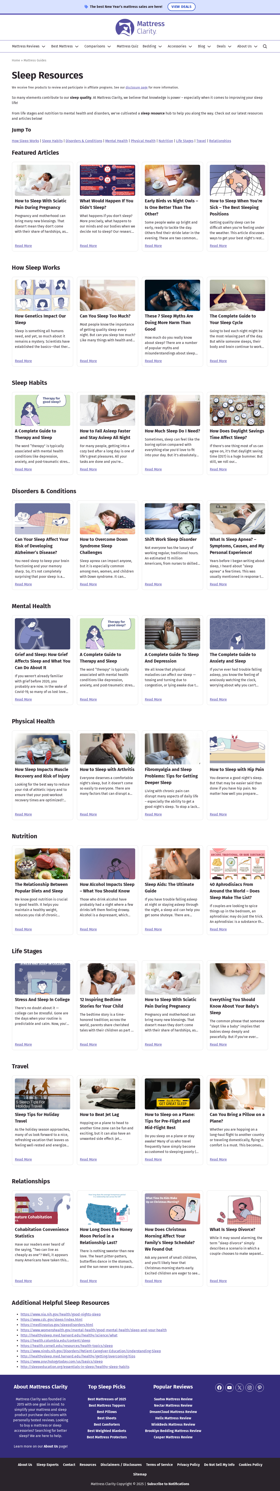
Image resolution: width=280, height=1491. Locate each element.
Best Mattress (62, 46)
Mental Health (116, 141)
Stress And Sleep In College (42, 999)
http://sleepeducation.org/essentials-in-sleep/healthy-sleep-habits (75, 1367)
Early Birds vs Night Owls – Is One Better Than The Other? (171, 207)
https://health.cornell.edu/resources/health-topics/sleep (67, 1346)
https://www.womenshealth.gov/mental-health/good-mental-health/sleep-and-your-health (94, 1330)
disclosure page (137, 87)
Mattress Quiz (127, 46)
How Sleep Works (25, 141)
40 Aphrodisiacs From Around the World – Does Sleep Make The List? (235, 891)
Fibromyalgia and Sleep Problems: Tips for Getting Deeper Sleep (171, 776)
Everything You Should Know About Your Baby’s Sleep (234, 1006)
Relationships (220, 141)
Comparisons (94, 46)
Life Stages (184, 141)
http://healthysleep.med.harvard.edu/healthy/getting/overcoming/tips (78, 1356)
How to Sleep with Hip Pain (237, 769)
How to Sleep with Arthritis (107, 769)
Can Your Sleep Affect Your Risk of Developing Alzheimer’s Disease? (41, 546)
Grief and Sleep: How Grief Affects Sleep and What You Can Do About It (42, 661)
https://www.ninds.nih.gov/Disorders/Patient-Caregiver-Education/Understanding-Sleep (91, 1351)
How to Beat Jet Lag (99, 1114)
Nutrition (166, 141)
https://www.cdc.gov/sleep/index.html (51, 1319)
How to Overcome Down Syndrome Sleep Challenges (104, 546)
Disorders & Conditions (84, 141)
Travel (201, 141)
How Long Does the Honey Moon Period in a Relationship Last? (106, 1236)
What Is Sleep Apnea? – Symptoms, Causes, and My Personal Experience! (237, 546)
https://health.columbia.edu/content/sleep (55, 1340)
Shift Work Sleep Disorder (171, 539)
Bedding (149, 46)
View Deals (182, 7)
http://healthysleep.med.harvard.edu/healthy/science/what (69, 1335)
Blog (201, 46)
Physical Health (143, 141)
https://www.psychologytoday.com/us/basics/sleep (62, 1361)
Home (16, 60)
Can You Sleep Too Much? (105, 316)
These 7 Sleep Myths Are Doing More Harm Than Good (169, 322)
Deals (221, 46)
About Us (244, 46)
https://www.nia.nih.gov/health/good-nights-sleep (61, 1314)
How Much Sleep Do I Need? (172, 431)
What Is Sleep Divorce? (232, 1229)
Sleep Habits (52, 141)
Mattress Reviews (25, 46)
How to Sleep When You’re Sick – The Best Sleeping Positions (236, 207)
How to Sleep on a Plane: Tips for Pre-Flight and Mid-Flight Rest (170, 1121)
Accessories (177, 46)
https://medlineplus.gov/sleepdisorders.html (57, 1325)
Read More (23, 246)
